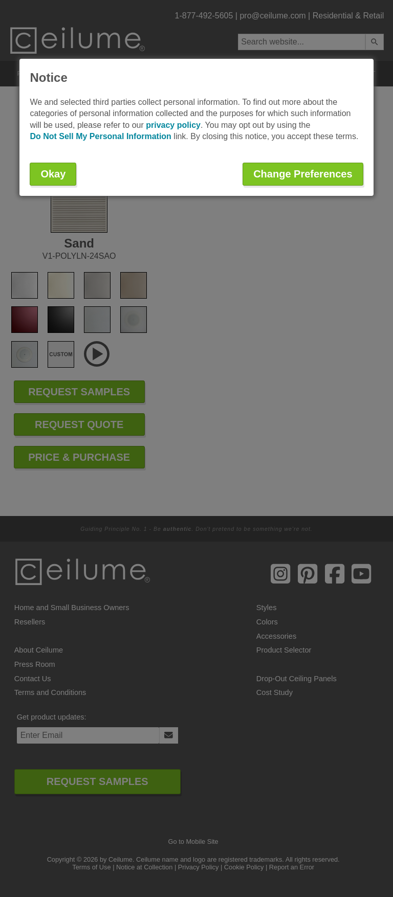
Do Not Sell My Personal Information (100, 136)
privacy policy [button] (173, 125)
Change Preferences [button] (302, 174)
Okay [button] (53, 174)
